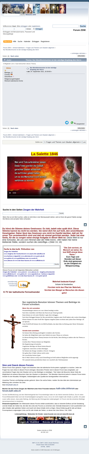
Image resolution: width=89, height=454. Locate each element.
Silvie (8, 68)
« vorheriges (75, 53)
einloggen (24, 26)
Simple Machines (53, 442)
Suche (6, 210)
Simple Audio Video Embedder (45, 444)
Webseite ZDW (31, 15)
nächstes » (82, 53)
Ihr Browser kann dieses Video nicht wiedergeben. (44, 177)
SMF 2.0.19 (35, 442)
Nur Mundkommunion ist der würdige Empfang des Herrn (43, 69)
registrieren (36, 26)
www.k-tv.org (13, 284)
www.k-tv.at (13, 285)
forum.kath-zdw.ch (11, 391)
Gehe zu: (39, 142)
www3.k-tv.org (12, 281)
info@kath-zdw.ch (11, 385)
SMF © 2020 (44, 442)
